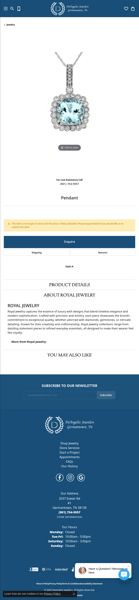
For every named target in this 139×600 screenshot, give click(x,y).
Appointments (69, 457)
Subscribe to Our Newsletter (69, 386)
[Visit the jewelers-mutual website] (61, 569)
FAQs (69, 461)
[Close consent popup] (74, 594)
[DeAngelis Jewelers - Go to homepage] (69, 424)
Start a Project (69, 452)
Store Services (69, 448)
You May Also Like (69, 355)
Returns (102, 252)
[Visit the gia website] (46, 569)
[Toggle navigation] (5, 8)
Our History (69, 466)
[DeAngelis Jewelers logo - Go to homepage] (70, 8)
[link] (19, 8)
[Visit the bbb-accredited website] (33, 569)
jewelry (10, 24)
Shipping (37, 252)
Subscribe (106, 395)
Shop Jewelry (69, 443)
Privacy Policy (55, 584)
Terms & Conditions (71, 584)
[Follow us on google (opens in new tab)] (81, 477)
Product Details (69, 285)
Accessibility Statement (91, 584)
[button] (12, 8)
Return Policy (43, 584)
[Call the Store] (69, 512)
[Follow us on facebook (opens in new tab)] (60, 477)
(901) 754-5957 (69, 184)
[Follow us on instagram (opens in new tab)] (70, 477)
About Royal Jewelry (69, 295)
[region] (69, 103)
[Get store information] (69, 517)
